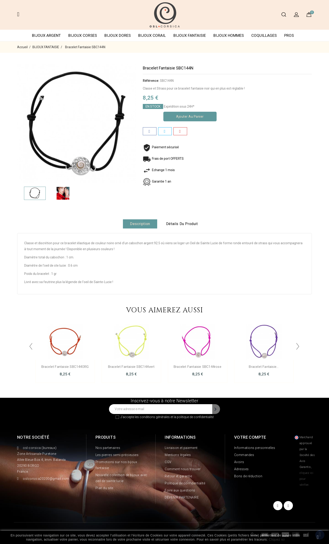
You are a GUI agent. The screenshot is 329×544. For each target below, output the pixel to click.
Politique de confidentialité (185, 483)
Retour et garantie (178, 476)
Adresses (241, 469)
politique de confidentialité (195, 417)
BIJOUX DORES (117, 35)
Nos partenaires (108, 448)
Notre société (33, 437)
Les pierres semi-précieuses (117, 455)
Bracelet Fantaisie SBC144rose (197, 367)
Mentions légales (178, 455)
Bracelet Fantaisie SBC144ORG (65, 367)
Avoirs (239, 462)
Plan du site (104, 488)
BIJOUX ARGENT (46, 35)
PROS (289, 35)
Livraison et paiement (181, 448)
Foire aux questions (180, 490)
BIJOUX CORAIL (152, 35)
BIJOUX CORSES (82, 35)
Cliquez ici (276, 539)
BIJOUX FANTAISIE (189, 35)
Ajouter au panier (190, 116)
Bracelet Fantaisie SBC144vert (131, 367)
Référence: (151, 80)
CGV (168, 462)
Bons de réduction (248, 476)
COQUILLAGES (264, 35)
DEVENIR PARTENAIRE (182, 497)
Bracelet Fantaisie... (264, 367)
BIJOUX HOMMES (228, 35)
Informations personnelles (254, 448)
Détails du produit (182, 224)
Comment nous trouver (183, 469)
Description (140, 224)
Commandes (244, 455)
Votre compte (250, 437)
